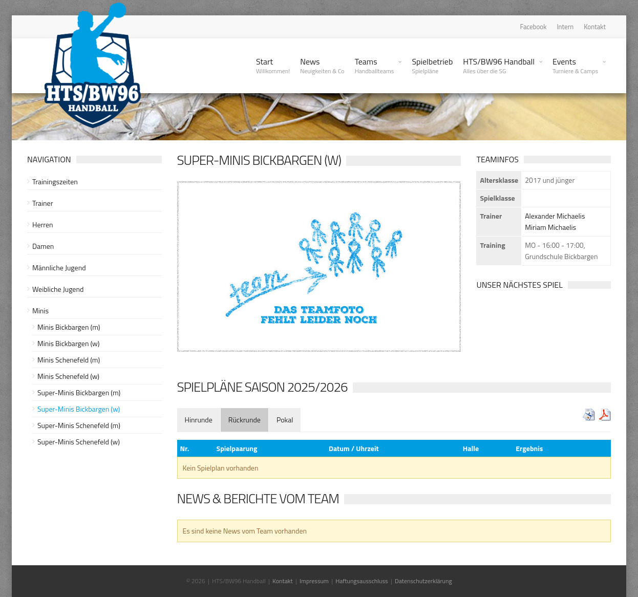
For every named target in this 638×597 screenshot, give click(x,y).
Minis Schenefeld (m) (68, 359)
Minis (40, 310)
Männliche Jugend (59, 267)
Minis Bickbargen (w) (68, 343)
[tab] (198, 419)
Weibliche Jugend (57, 289)
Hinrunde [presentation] (198, 419)
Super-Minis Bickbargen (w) (78, 408)
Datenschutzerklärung (423, 581)
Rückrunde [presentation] (244, 419)
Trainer (42, 203)
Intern (565, 27)
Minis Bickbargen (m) (68, 327)
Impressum (314, 581)
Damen (43, 246)
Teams (374, 65)
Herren (42, 224)
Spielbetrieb (432, 65)
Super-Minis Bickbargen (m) (78, 392)
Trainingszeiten (55, 181)
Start (273, 65)
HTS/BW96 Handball (499, 65)
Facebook (533, 27)
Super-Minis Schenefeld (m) (78, 425)
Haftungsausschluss (361, 581)
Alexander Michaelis (555, 215)
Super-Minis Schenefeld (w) (78, 441)
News (322, 65)
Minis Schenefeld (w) (68, 376)
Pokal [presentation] (285, 419)
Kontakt (595, 27)
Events (575, 65)
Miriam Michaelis (550, 227)
